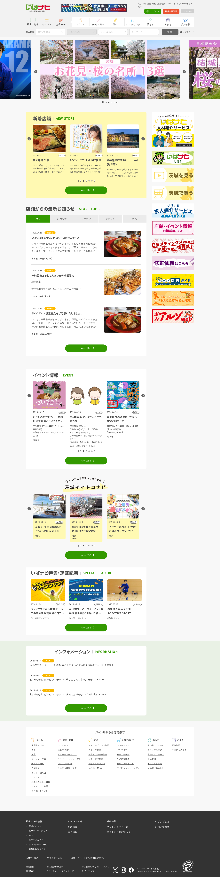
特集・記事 (33, 24)
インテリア (122, 750)
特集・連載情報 (34, 821)
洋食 (33, 750)
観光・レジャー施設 (98, 754)
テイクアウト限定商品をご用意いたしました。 (56, 313)
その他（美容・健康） (68, 768)
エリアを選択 (44, 32)
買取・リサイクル (125, 763)
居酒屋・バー (37, 745)
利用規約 (30, 871)
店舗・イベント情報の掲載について (87, 858)
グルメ (80, 24)
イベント (46, 24)
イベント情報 (75, 821)
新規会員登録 (170, 11)
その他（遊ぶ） (96, 768)
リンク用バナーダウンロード (60, 871)
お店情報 (72, 827)
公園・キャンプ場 (97, 763)
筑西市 (60, 522)
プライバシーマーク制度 (146, 869)
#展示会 (73, 440)
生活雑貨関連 (123, 759)
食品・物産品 (123, 754)
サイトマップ (88, 871)
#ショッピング (49, 434)
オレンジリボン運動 (38, 844)
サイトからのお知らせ (118, 832)
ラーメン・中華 (38, 759)
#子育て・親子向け (125, 446)
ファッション (123, 745)
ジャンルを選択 (107, 32)
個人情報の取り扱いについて (95, 866)
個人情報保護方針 (55, 866)
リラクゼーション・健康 (69, 759)
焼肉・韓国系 (37, 763)
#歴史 (111, 536)
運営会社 (30, 866)
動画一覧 (111, 821)
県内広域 (95, 522)
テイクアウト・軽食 (40, 782)
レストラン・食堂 (39, 786)
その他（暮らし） (156, 768)
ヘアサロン (63, 745)
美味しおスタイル (37, 849)
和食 (33, 754)
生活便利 (152, 759)
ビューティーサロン (67, 754)
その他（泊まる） (180, 750)
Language (187, 11)
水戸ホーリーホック (38, 831)
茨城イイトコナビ (37, 826)
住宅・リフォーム (156, 754)
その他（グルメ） (39, 791)
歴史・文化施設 (96, 759)
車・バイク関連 (155, 763)
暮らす (150, 24)
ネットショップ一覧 (117, 827)
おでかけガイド (36, 840)
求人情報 (185, 24)
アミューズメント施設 (99, 745)
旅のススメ (34, 835)
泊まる (167, 24)
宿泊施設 (176, 745)
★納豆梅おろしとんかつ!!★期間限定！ (53, 275)
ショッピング (133, 24)
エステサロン (64, 750)
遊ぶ (115, 24)
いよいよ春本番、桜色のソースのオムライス (55, 238)
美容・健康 (98, 24)
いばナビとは (162, 821)
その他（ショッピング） (128, 768)
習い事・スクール (156, 745)
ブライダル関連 (155, 750)
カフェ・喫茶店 (38, 773)
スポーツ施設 (95, 750)
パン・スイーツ (38, 777)
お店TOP (61, 24)
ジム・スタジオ (65, 763)
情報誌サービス (54, 858)
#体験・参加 (38, 434)
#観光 (37, 536)
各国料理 (35, 768)
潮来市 (133, 522)
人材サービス (32, 858)
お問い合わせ (162, 827)
